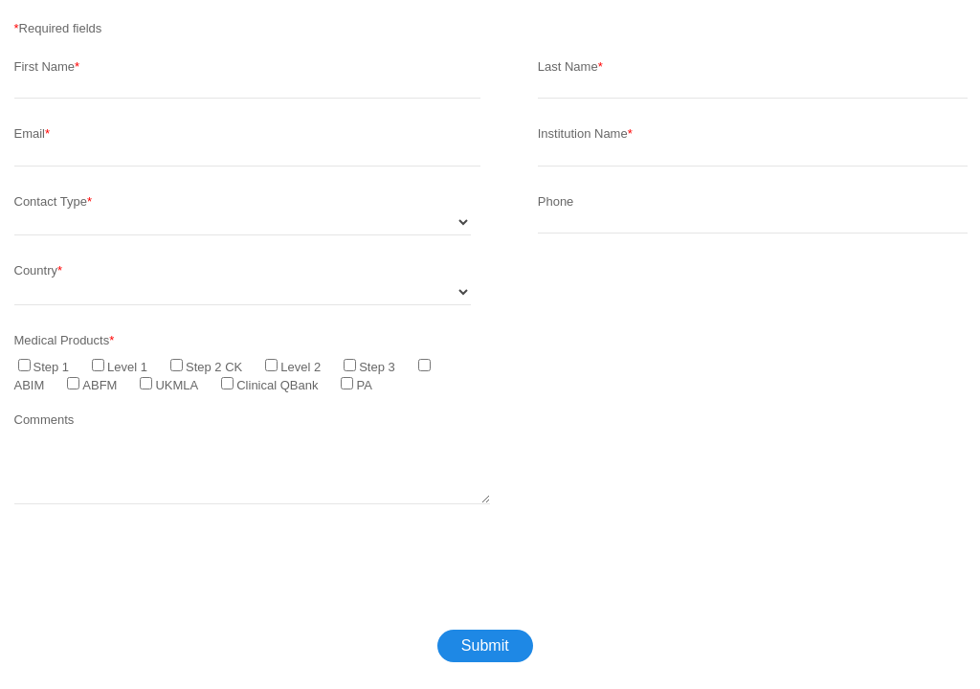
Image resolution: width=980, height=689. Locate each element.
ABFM (99, 385)
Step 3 (377, 367)
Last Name (568, 66)
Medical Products (62, 340)
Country (36, 270)
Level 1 (127, 367)
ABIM (29, 385)
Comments (44, 419)
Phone (556, 201)
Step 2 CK (214, 367)
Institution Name (583, 133)
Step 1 (51, 367)
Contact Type (50, 201)
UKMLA (176, 385)
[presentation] (159, 573)
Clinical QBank (277, 385)
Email (30, 133)
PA (363, 385)
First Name (45, 66)
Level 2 (300, 367)
